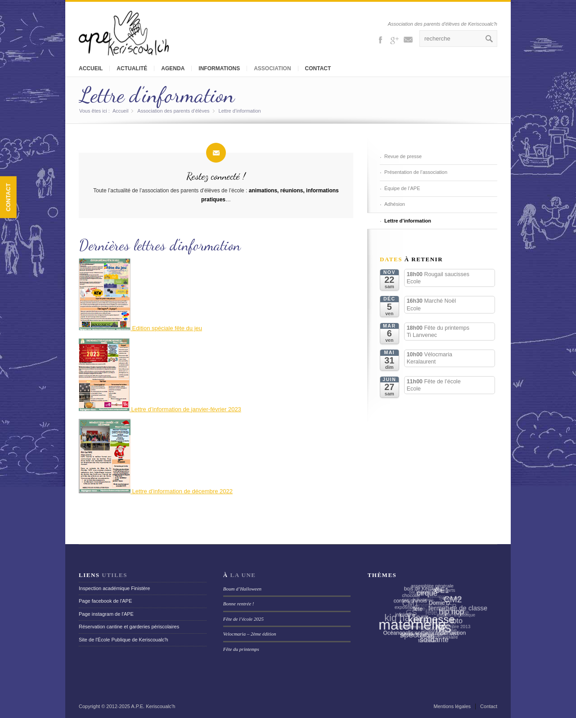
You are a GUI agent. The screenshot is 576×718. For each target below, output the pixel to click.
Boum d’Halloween (242, 588)
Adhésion (394, 204)
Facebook (380, 39)
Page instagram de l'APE (106, 614)
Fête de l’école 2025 (243, 619)
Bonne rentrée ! (238, 603)
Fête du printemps (241, 649)
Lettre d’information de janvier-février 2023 (160, 409)
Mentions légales (452, 706)
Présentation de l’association (415, 172)
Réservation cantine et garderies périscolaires (129, 626)
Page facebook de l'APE (105, 601)
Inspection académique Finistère (114, 588)
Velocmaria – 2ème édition (249, 633)
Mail (408, 39)
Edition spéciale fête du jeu (140, 328)
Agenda (172, 68)
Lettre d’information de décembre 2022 (181, 491)
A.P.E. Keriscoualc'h (153, 706)
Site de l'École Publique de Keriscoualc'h (123, 639)
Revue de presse (403, 156)
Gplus (394, 39)
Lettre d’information (156, 95)
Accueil (91, 68)
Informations (219, 68)
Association (272, 68)
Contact (318, 68)
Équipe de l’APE (402, 188)
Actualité (132, 68)
